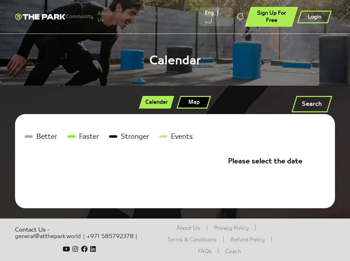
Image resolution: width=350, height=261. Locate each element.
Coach (233, 251)
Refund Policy (247, 239)
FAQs (205, 251)
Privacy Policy (231, 228)
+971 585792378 (111, 236)
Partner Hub (156, 17)
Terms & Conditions (192, 239)
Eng (209, 13)
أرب (208, 21)
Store (184, 16)
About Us (104, 17)
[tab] (156, 102)
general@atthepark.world (48, 236)
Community (79, 16)
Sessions (133, 16)
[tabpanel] (175, 161)
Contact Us (30, 229)
